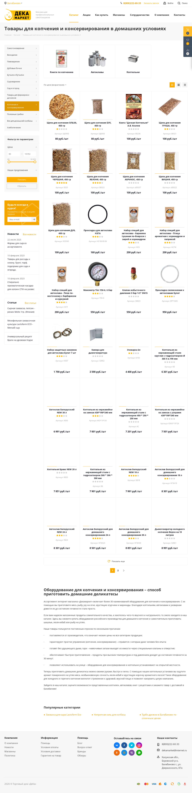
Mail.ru (124, 753)
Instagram (139, 745)
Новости (9, 747)
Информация (49, 737)
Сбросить (21, 186)
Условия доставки (50, 751)
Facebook (124, 745)
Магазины (10, 751)
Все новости (29, 234)
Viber (132, 753)
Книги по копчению (61, 72)
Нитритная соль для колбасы (110, 714)
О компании (11, 743)
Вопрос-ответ (84, 747)
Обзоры (81, 755)
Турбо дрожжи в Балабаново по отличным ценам (159, 716)
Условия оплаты (50, 747)
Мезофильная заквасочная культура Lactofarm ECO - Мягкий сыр (21, 324)
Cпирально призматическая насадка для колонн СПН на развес (20, 286)
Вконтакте (117, 745)
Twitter (132, 745)
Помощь (45, 743)
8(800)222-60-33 (132, 3)
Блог (79, 743)
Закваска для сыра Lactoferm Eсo (63, 714)
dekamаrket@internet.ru (174, 750)
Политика (9, 755)
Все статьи (30, 302)
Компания (10, 737)
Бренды (81, 751)
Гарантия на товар (51, 755)
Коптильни (133, 72)
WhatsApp (139, 753)
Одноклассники (117, 753)
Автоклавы (97, 72)
